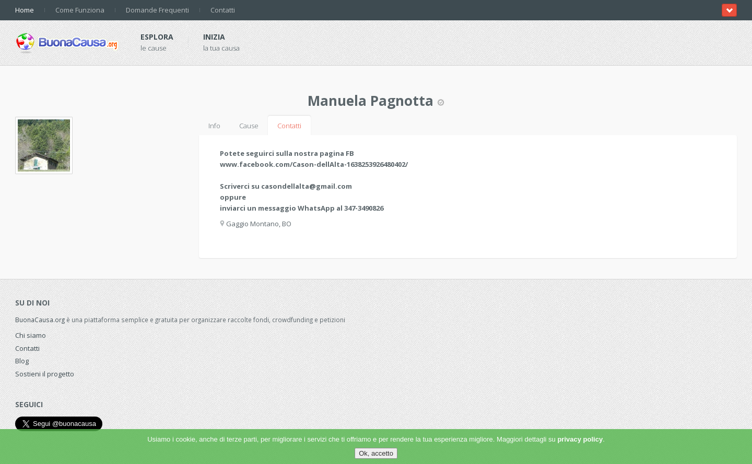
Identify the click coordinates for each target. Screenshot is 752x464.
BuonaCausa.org (40, 319)
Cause (248, 125)
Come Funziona (79, 10)
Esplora (156, 37)
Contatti (222, 10)
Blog (22, 360)
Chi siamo (30, 335)
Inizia (214, 37)
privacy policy (580, 439)
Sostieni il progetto (44, 373)
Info (214, 125)
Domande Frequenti (157, 10)
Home (24, 10)
